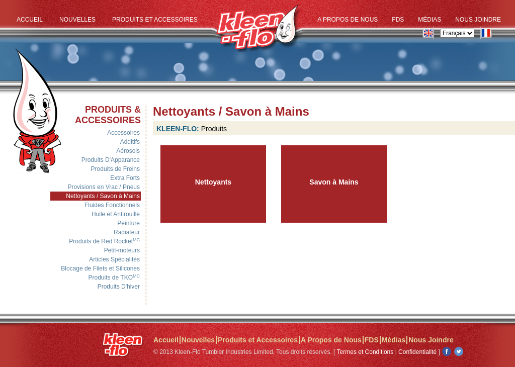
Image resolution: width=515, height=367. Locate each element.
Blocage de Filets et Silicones (100, 268)
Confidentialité (417, 351)
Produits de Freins (115, 168)
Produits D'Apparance (110, 159)
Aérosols (128, 150)
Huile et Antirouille (116, 214)
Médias (429, 19)
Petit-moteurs (122, 250)
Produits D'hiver (119, 286)
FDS (398, 19)
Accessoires (123, 132)
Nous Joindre (478, 19)
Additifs (130, 141)
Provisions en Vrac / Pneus (103, 187)
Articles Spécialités (114, 259)
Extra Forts (125, 177)
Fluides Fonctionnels (112, 205)
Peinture (128, 223)
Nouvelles (77, 19)
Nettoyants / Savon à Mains (103, 196)
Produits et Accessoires (155, 19)
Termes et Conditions (365, 351)
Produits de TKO (114, 277)
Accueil (30, 19)
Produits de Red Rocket (104, 241)
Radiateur (127, 232)
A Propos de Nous (347, 19)
